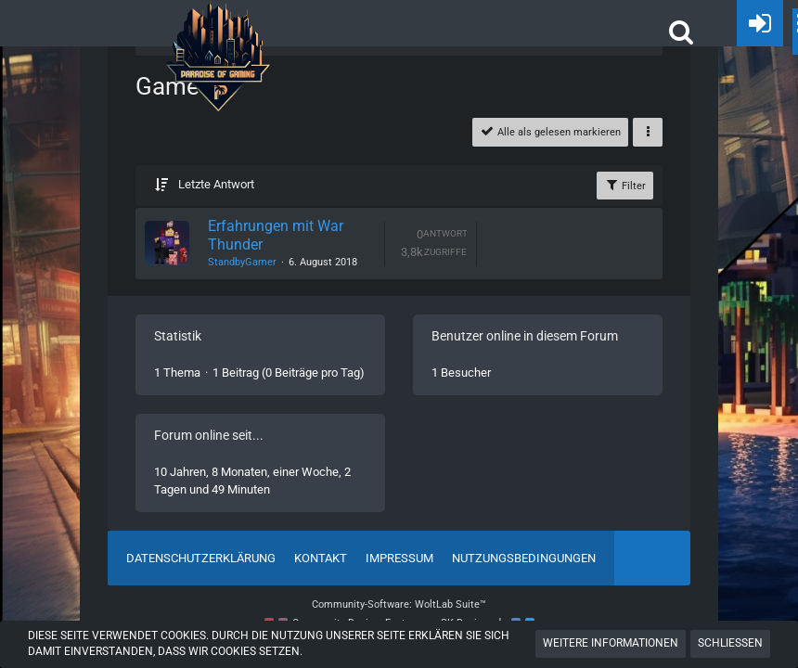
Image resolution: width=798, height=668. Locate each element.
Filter (625, 184)
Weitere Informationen (610, 642)
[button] (681, 31)
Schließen (730, 642)
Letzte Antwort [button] (216, 184)
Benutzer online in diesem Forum (524, 335)
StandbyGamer (242, 262)
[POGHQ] (218, 18)
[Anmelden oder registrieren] (760, 23)
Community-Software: (399, 604)
